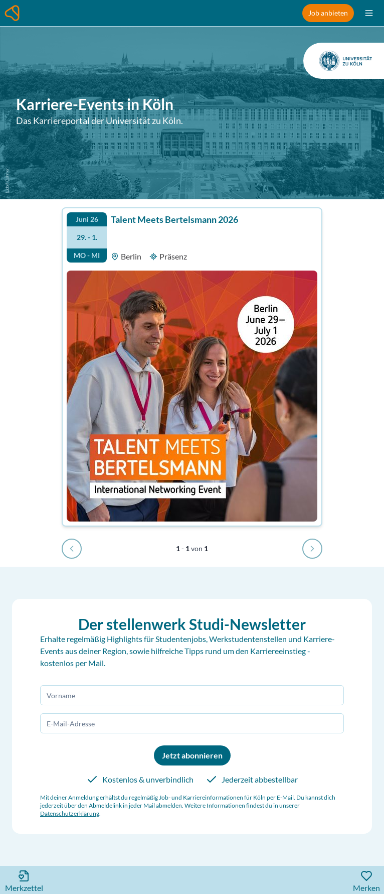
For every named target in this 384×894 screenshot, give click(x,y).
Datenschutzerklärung (69, 813)
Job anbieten (328, 13)
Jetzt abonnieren (192, 755)
